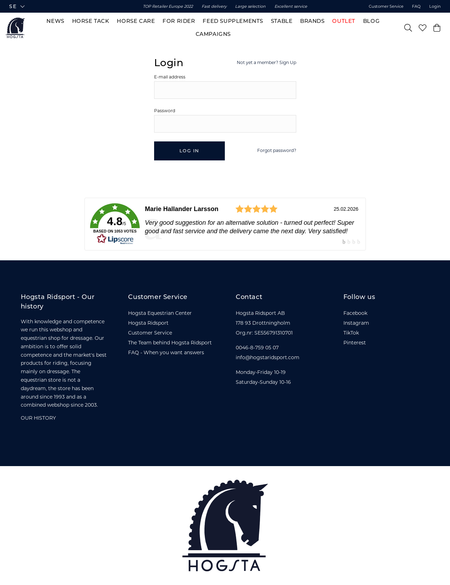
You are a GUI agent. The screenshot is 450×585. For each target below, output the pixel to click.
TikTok (351, 333)
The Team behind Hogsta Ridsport (170, 342)
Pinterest (354, 342)
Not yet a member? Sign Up (266, 62)
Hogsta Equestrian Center (160, 313)
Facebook (355, 313)
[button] (64, 6)
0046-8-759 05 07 (257, 347)
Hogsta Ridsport (148, 323)
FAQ (416, 6)
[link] (225, 224)
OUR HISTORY (38, 418)
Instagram (356, 323)
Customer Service (386, 6)
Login (435, 6)
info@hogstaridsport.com (267, 357)
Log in (189, 150)
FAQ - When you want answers (166, 352)
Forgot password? (276, 150)
